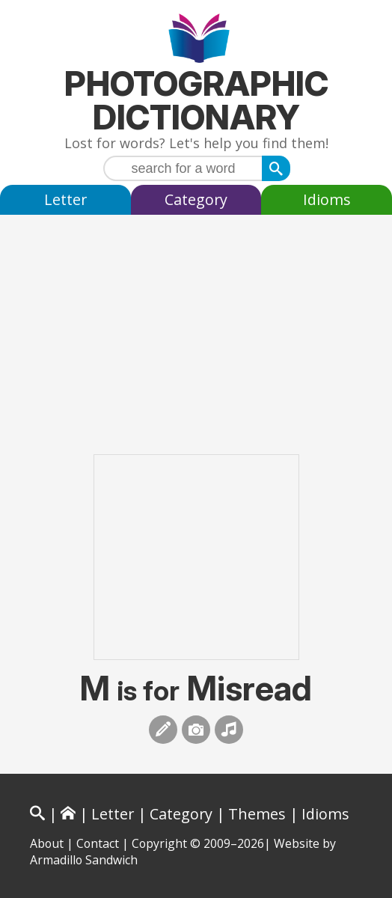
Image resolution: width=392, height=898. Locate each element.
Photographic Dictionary (196, 100)
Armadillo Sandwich (84, 860)
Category (196, 199)
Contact (97, 843)
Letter (65, 199)
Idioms (327, 199)
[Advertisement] (196, 319)
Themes (257, 814)
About (47, 843)
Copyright (159, 843)
